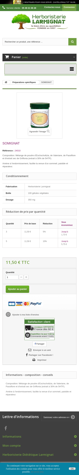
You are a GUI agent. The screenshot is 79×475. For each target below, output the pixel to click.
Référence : (8, 150)
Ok (72, 468)
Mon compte (11, 445)
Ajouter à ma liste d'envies (25, 314)
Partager (39, 344)
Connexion (69, 7)
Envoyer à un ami (42, 350)
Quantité (10, 272)
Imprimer (42, 360)
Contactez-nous (52, 7)
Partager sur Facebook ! (41, 355)
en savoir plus (37, 472)
